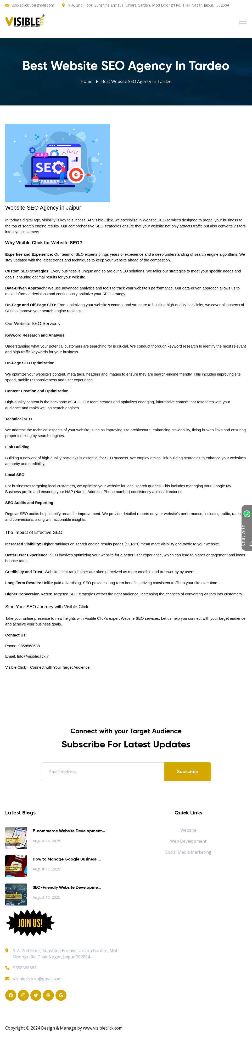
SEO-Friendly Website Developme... (67, 888)
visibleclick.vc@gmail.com (33, 5)
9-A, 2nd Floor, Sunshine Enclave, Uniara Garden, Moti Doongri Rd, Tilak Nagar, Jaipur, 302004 (148, 5)
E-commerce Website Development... (69, 831)
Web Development (188, 841)
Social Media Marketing (188, 852)
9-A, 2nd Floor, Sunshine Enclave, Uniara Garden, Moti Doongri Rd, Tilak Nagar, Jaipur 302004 (66, 954)
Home (86, 81)
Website (188, 830)
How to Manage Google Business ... (67, 859)
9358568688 (21, 968)
